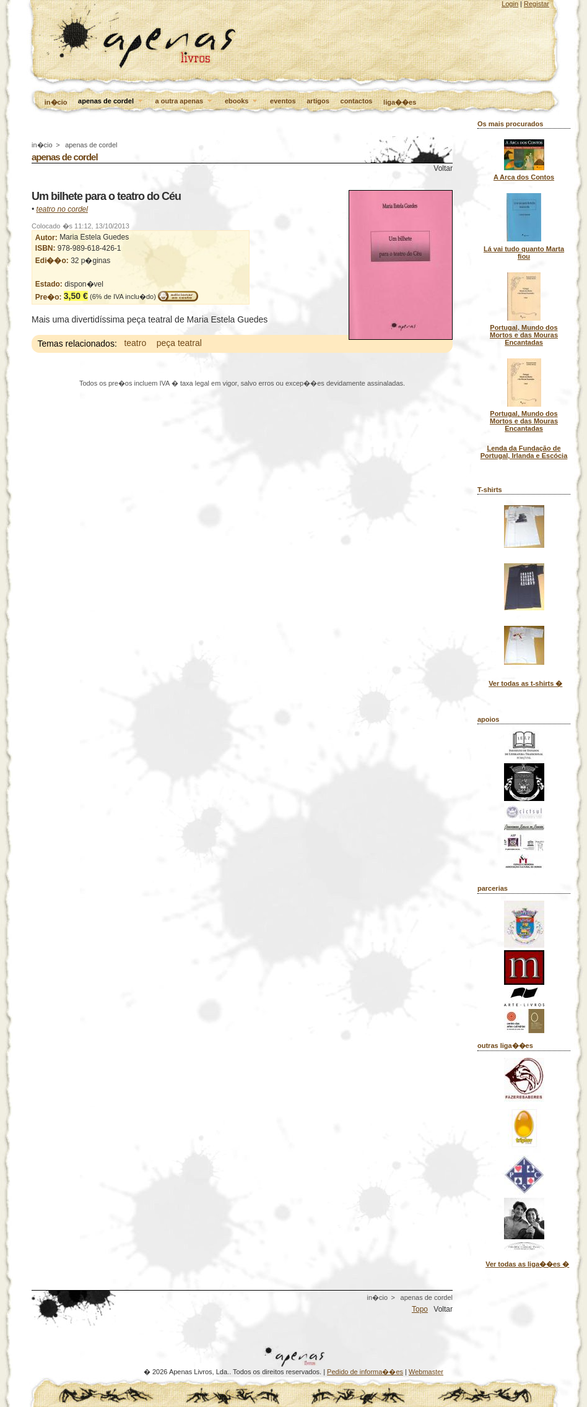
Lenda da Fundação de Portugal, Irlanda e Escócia (524, 451)
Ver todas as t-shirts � (525, 683)
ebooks (242, 101)
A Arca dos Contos (524, 177)
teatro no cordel (62, 209)
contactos (357, 101)
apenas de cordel (111, 101)
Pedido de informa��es (365, 1371)
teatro (135, 344)
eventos (283, 101)
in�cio (56, 102)
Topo (420, 1309)
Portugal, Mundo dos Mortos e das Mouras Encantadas (524, 335)
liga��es (399, 102)
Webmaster (426, 1371)
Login (510, 3)
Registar (536, 3)
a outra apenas (184, 101)
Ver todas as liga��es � (527, 1264)
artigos (318, 101)
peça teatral (179, 344)
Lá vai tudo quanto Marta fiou (524, 252)
